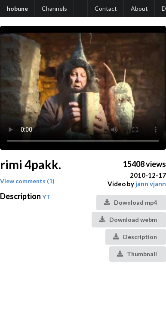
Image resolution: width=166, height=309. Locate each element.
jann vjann (150, 184)
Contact (106, 8)
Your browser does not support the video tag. (83, 88)
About (139, 8)
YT (46, 196)
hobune (17, 8)
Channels (54, 8)
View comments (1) (27, 181)
